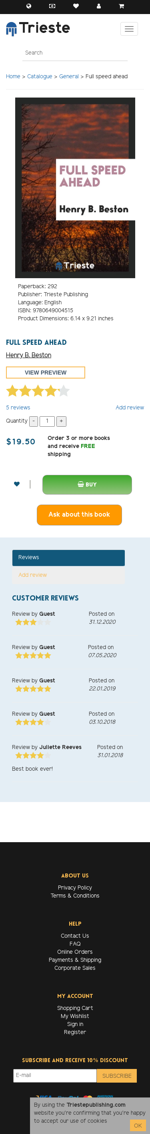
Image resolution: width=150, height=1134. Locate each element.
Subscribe (117, 1076)
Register (75, 1032)
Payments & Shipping (75, 960)
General (69, 76)
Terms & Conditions (75, 896)
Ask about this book (79, 515)
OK (138, 1126)
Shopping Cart (75, 1008)
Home (13, 76)
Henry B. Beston (28, 355)
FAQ (75, 944)
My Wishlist (75, 1016)
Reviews (28, 557)
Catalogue (39, 76)
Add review (130, 408)
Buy (87, 484)
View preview (45, 372)
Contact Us (75, 936)
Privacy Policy (75, 888)
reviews (18, 408)
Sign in (75, 1024)
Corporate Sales (75, 968)
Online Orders (75, 952)
